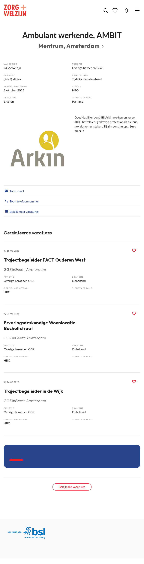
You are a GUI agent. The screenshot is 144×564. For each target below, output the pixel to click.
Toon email (14, 190)
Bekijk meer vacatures (21, 211)
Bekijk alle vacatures (72, 486)
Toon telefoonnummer (21, 201)
